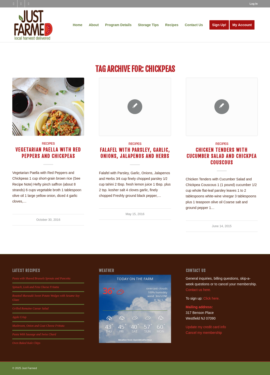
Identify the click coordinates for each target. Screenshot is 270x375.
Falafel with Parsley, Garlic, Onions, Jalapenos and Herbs (135, 153)
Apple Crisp (19, 317)
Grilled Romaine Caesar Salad (30, 308)
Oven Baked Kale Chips (26, 343)
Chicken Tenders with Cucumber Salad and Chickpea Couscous (222, 156)
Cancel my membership (204, 333)
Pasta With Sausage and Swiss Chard (34, 334)
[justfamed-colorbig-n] (33, 25)
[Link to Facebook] (13, 3)
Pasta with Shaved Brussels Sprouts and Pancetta (41, 278)
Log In (254, 3)
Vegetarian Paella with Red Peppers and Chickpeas (48, 153)
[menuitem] (252, 3)
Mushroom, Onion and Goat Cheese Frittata (38, 325)
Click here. (211, 298)
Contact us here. (198, 290)
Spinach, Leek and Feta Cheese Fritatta (35, 287)
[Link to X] (28, 3)
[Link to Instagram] (21, 3)
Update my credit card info (206, 327)
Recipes (48, 143)
